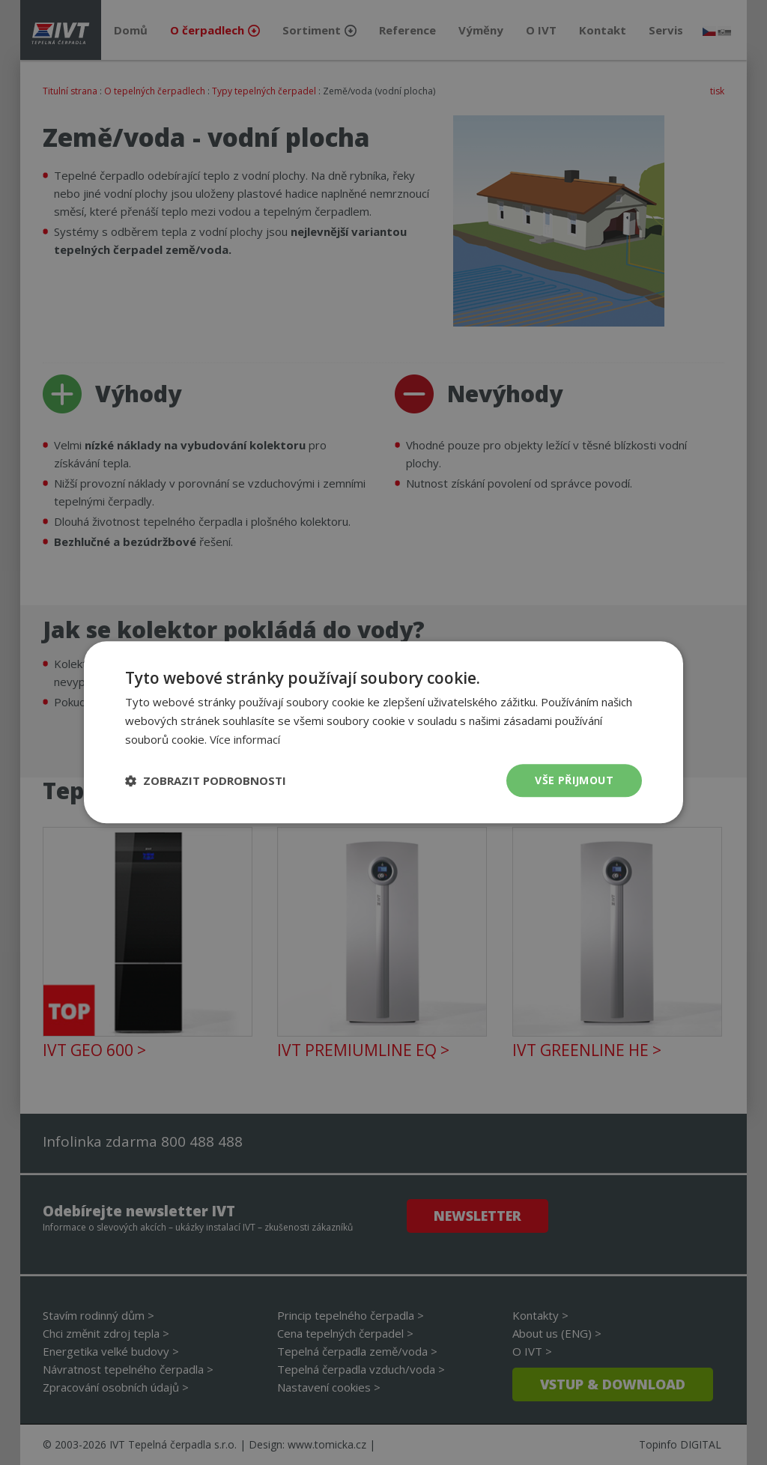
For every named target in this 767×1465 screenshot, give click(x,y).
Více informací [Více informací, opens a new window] (245, 739)
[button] (205, 780)
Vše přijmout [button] (574, 780)
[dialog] (383, 732)
